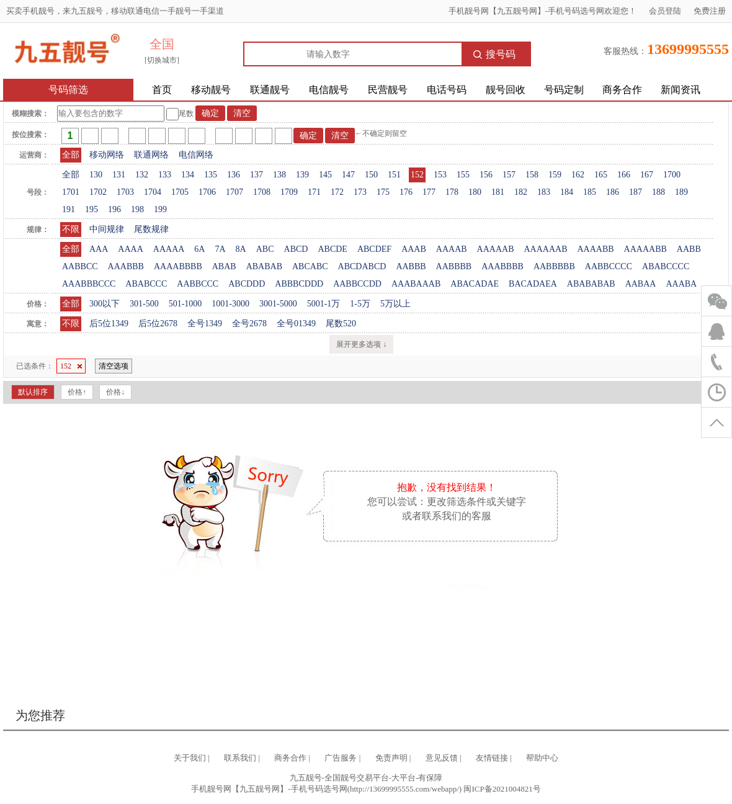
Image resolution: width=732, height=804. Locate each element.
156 (486, 174)
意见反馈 (442, 757)
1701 (70, 192)
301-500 (144, 303)
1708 (261, 192)
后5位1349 (108, 323)
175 (383, 192)
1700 (672, 174)
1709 (289, 192)
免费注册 (710, 11)
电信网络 (196, 154)
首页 (162, 89)
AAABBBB (502, 266)
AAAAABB (645, 249)
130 (95, 174)
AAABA (681, 283)
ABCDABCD (362, 266)
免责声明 (391, 757)
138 (279, 174)
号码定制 (564, 89)
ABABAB (264, 266)
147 (348, 174)
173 (360, 192)
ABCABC (310, 266)
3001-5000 (278, 303)
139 (302, 174)
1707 (234, 192)
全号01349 (296, 323)
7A (220, 249)
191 (68, 209)
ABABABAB (591, 283)
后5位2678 (157, 323)
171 (314, 192)
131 (118, 174)
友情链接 (492, 757)
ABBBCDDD (299, 283)
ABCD (296, 249)
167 (646, 174)
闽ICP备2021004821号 (501, 788)
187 (635, 192)
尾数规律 (151, 229)
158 (531, 174)
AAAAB (451, 249)
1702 (98, 192)
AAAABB (595, 249)
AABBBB (454, 266)
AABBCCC (197, 283)
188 (658, 192)
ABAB (224, 266)
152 (417, 174)
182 (520, 192)
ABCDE (332, 249)
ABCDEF (374, 249)
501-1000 (185, 303)
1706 (207, 192)
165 (600, 174)
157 (509, 174)
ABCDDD (246, 283)
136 (233, 174)
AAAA (130, 249)
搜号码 (494, 54)
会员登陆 (665, 11)
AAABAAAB (415, 283)
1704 (152, 192)
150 (371, 174)
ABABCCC (146, 283)
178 (451, 192)
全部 (70, 154)
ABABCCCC (665, 266)
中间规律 (106, 229)
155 (463, 174)
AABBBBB (554, 266)
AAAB (413, 249)
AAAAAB (495, 249)
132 (141, 174)
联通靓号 (270, 89)
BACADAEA (533, 283)
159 (554, 174)
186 (612, 192)
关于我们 (190, 757)
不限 (70, 229)
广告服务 (340, 757)
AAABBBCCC (88, 283)
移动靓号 (211, 89)
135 (210, 174)
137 (256, 174)
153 (440, 174)
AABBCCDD (357, 283)
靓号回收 (505, 89)
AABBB (411, 266)
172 (337, 192)
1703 (125, 192)
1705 (180, 192)
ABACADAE (474, 283)
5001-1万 (324, 303)
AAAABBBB (178, 266)
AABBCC (80, 266)
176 (406, 192)
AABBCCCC (608, 266)
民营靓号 (388, 89)
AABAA (640, 283)
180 (474, 192)
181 (497, 192)
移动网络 (106, 154)
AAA (98, 249)
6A (199, 249)
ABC (265, 249)
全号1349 (204, 323)
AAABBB (126, 266)
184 (566, 192)
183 (543, 192)
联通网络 (151, 154)
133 (164, 174)
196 (114, 209)
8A (241, 249)
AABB (689, 249)
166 (623, 174)
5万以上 (395, 303)
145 (325, 174)
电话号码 (446, 89)
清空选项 (113, 366)
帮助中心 (542, 757)
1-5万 (360, 303)
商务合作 (622, 89)
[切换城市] (162, 60)
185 (589, 192)
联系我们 (240, 757)
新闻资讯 (680, 89)
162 (577, 174)
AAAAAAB (545, 249)
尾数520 (341, 323)
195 (91, 209)
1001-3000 (230, 303)
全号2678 (249, 323)
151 (394, 174)
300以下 (104, 303)
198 (137, 209)
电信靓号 (329, 89)
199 (160, 209)
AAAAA (169, 249)
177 (428, 192)
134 (187, 174)
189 (681, 192)
